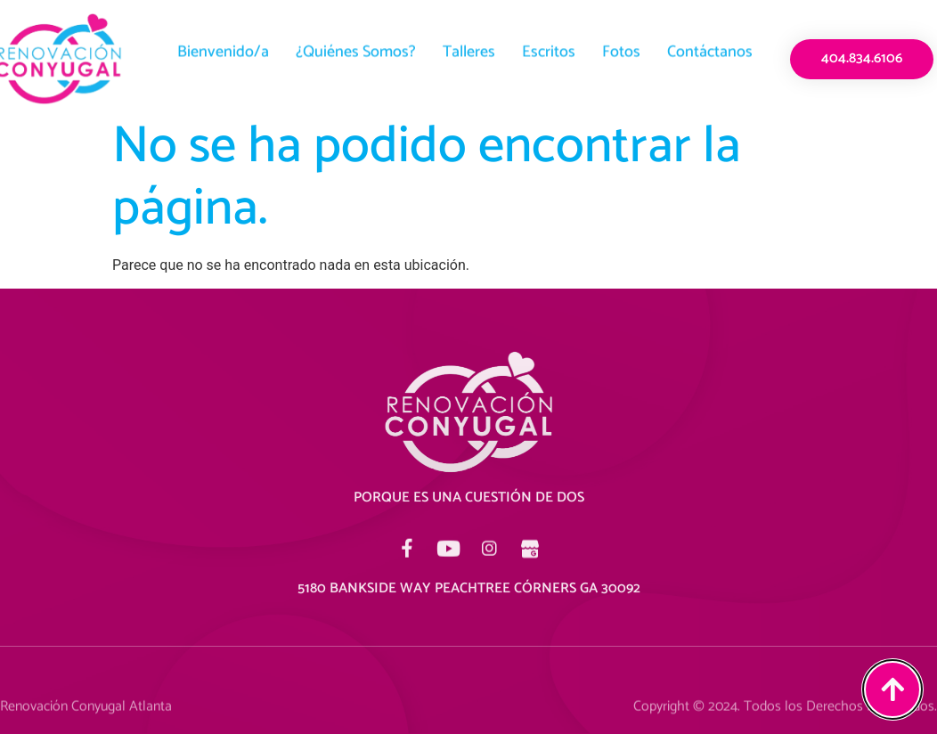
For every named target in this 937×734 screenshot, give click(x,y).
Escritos (548, 45)
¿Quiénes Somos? (356, 45)
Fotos (621, 45)
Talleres (469, 45)
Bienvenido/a (223, 45)
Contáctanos (710, 45)
